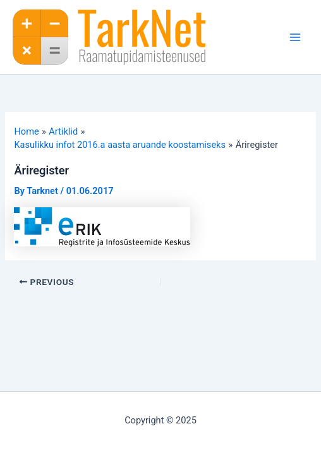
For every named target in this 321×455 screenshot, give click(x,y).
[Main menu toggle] (295, 37)
